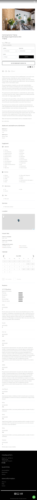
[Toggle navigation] (34, 2)
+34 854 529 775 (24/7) (7, 461)
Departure (21, 48)
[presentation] (3, 21)
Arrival (4, 48)
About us (4, 481)
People (4, 54)
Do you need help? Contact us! (18, 63)
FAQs (3, 483)
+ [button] (3, 215)
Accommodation (5, 470)
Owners (3, 474)
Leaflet (33, 229)
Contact (3, 485)
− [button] (3, 217)
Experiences (4, 472)
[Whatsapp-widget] (33, 497)
